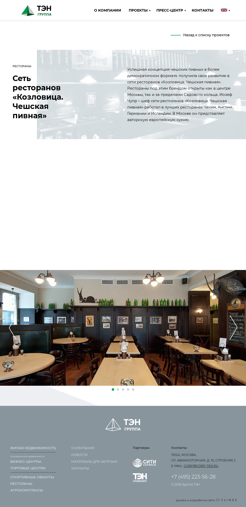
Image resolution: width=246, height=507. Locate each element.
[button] (112, 389)
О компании (107, 10)
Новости (79, 455)
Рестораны (21, 484)
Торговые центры (28, 468)
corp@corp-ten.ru (201, 466)
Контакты (202, 10)
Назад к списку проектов (206, 35)
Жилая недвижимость (33, 448)
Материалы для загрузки (94, 461)
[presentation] (12, 328)
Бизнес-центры (25, 461)
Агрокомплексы (26, 490)
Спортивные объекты (32, 477)
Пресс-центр (169, 10)
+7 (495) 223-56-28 (193, 477)
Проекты (138, 10)
